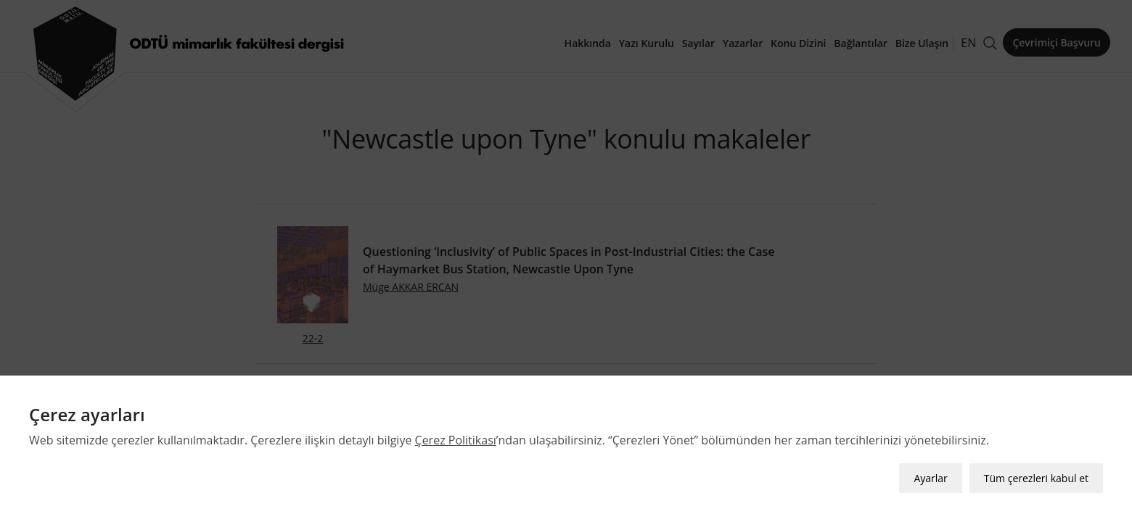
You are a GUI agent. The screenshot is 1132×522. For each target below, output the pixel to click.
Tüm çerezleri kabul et (1036, 478)
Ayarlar (930, 478)
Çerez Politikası (455, 440)
